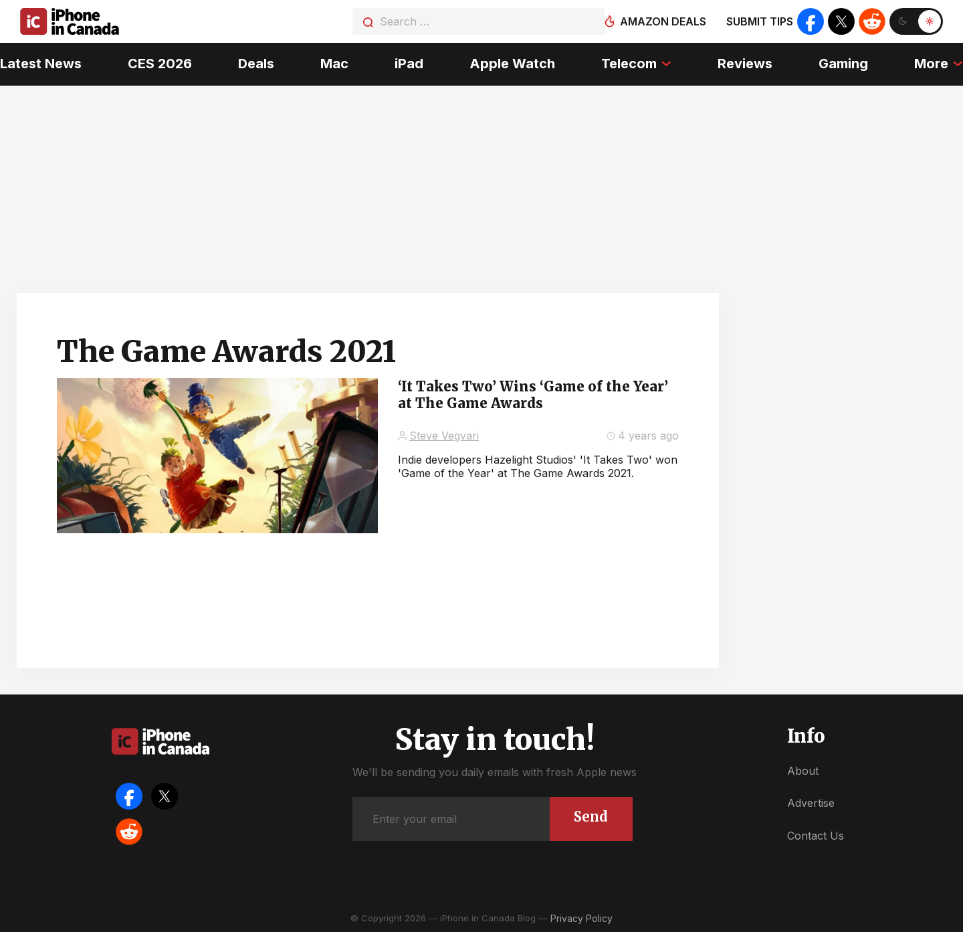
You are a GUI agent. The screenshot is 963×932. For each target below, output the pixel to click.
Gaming (843, 64)
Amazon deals (663, 21)
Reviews (745, 64)
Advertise (811, 803)
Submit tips (759, 21)
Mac (334, 64)
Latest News (41, 64)
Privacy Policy (581, 918)
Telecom (629, 64)
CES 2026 (160, 64)
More (931, 64)
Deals (256, 64)
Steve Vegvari (444, 435)
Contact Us (815, 835)
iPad (409, 64)
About (803, 770)
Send (591, 816)
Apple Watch (512, 64)
